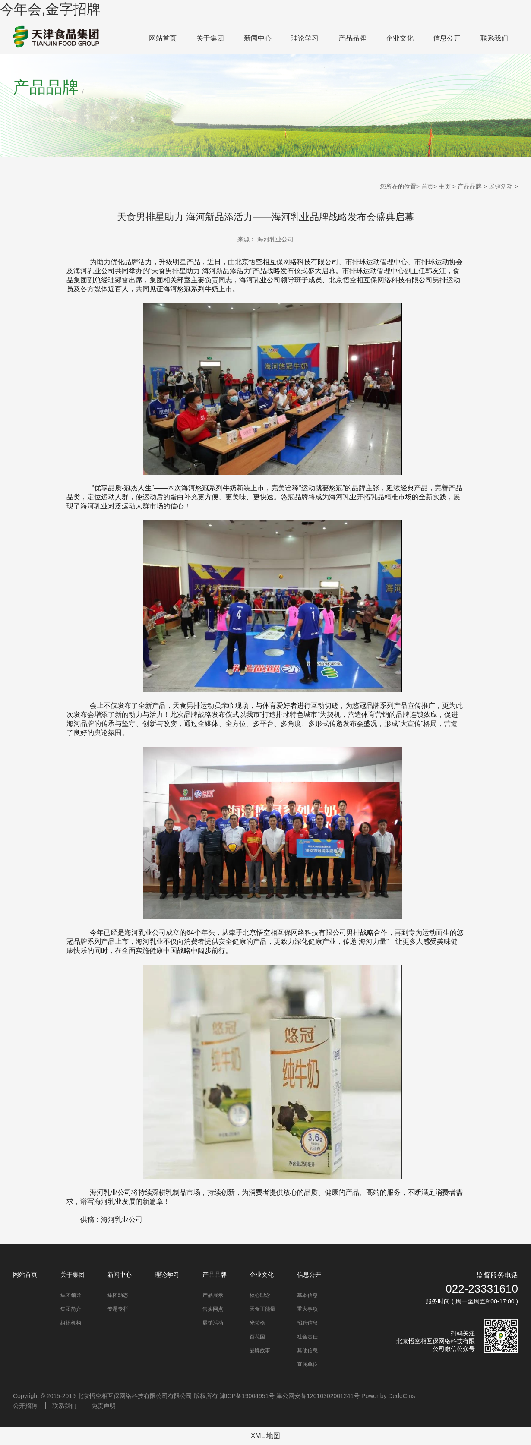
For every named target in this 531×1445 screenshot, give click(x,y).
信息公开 (447, 38)
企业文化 (400, 38)
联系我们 (494, 38)
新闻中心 (258, 38)
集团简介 (70, 1309)
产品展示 (212, 1295)
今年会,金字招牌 (50, 9)
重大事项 (307, 1309)
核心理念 (260, 1295)
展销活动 (501, 186)
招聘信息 (307, 1323)
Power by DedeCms (388, 1395)
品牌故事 (260, 1350)
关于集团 (210, 38)
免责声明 (104, 1405)
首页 (427, 186)
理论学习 (305, 38)
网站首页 (163, 38)
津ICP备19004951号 (247, 1395)
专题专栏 (117, 1309)
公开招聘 (25, 1405)
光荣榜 (257, 1323)
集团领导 (70, 1295)
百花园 (257, 1337)
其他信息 (307, 1350)
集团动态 (117, 1295)
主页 (445, 186)
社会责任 (307, 1337)
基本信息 (307, 1295)
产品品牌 (352, 38)
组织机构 (70, 1323)
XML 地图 (266, 1435)
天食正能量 (262, 1309)
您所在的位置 (398, 186)
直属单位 (307, 1364)
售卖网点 (212, 1309)
